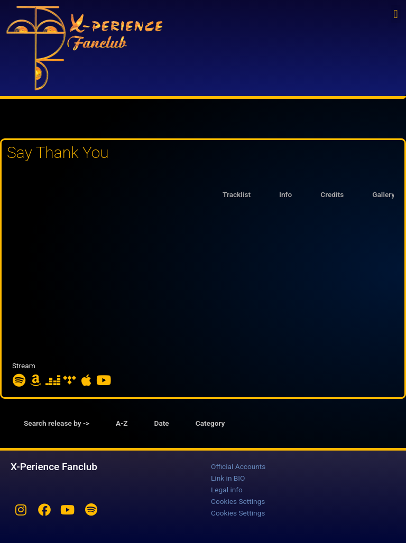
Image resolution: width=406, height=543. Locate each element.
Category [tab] (210, 423)
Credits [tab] (332, 194)
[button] (396, 14)
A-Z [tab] (121, 423)
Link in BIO (228, 478)
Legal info (227, 489)
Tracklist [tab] (237, 194)
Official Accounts (238, 466)
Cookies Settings (238, 501)
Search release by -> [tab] (56, 423)
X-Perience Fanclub (54, 467)
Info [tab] (285, 194)
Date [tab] (161, 423)
